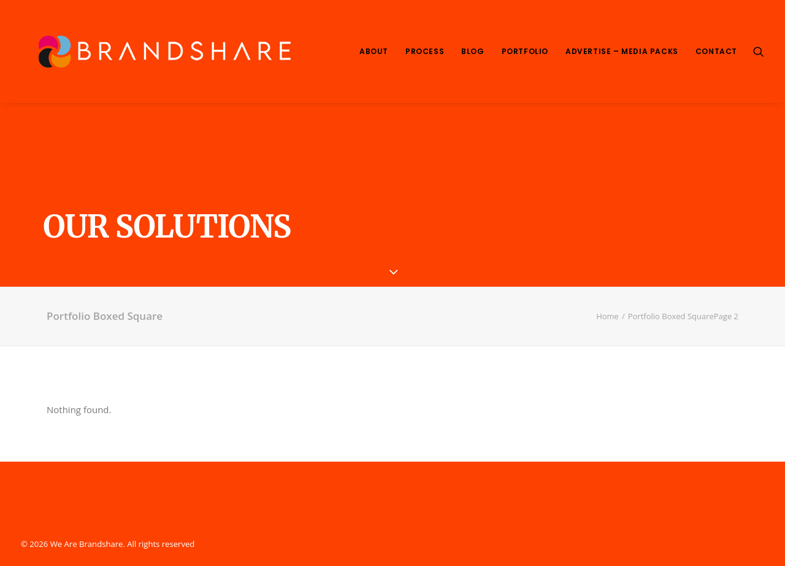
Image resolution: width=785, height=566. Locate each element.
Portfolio (525, 51)
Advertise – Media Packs (621, 51)
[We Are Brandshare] (160, 52)
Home (607, 316)
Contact (716, 51)
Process (424, 51)
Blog (472, 51)
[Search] (758, 51)
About (373, 51)
